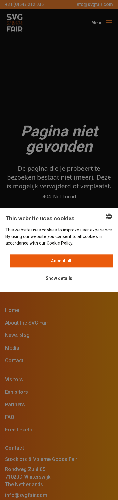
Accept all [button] (61, 261)
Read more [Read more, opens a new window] (85, 243)
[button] (59, 278)
